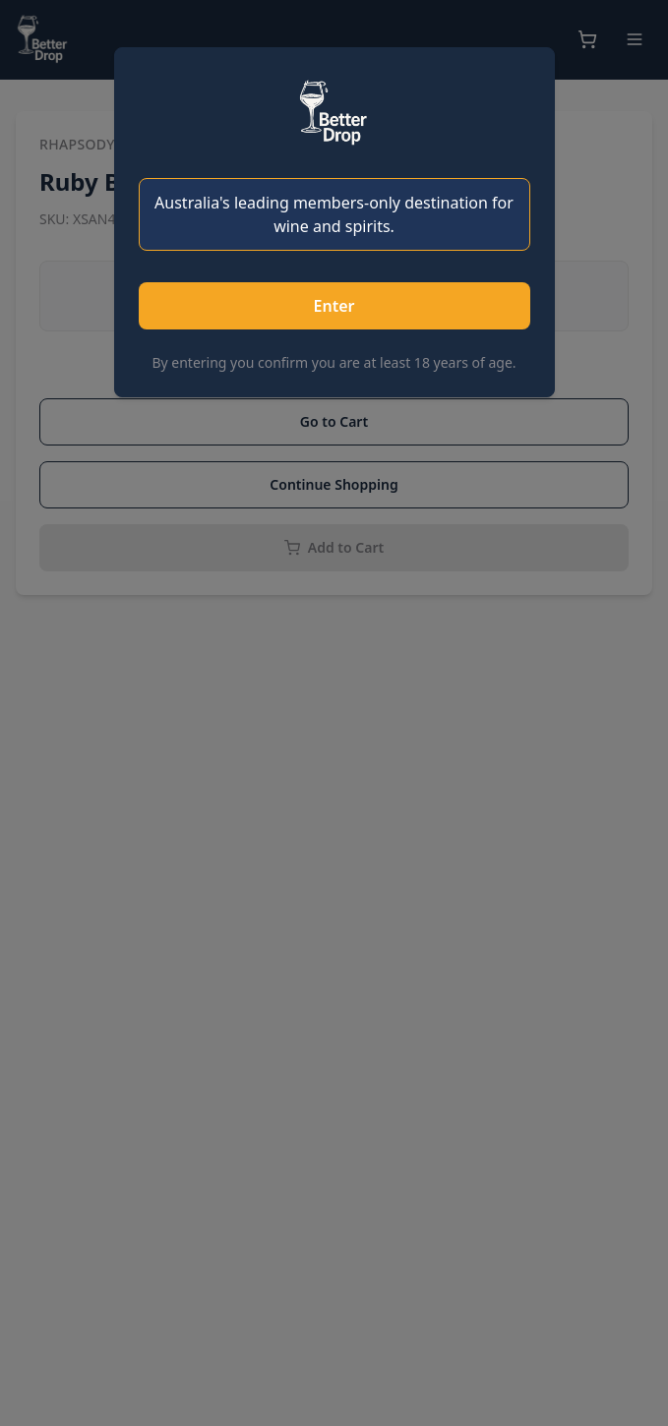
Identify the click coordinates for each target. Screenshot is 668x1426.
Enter (334, 306)
